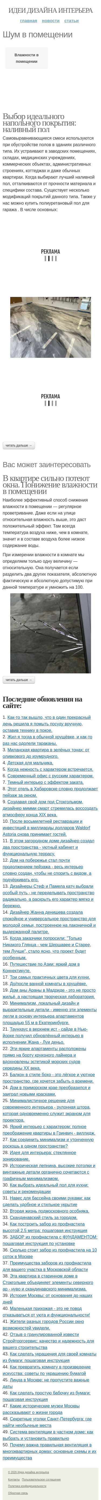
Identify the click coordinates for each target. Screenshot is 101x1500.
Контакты (14, 1479)
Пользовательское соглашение (41, 1479)
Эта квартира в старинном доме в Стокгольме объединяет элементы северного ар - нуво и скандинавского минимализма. (48, 1282)
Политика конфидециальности (27, 1486)
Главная (28, 20)
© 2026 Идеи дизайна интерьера (28, 1472)
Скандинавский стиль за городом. (44, 1217)
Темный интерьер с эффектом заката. (46, 782)
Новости (51, 20)
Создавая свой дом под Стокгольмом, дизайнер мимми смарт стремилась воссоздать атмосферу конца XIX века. (50, 808)
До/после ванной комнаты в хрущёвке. (48, 983)
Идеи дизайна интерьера (50, 10)
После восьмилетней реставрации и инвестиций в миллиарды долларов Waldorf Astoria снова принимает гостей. (46, 828)
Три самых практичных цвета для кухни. (50, 977)
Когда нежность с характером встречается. (50, 769)
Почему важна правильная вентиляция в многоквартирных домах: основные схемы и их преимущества (49, 1451)
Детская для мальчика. (30, 763)
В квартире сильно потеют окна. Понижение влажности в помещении (50, 484)
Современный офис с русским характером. (51, 776)
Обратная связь (18, 1493)
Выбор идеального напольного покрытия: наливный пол (39, 122)
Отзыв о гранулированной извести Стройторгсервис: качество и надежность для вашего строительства (48, 1341)
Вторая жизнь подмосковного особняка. (49, 1211)
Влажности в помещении (27, 58)
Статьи (71, 20)
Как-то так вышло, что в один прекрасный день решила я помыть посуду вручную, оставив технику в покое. (47, 724)
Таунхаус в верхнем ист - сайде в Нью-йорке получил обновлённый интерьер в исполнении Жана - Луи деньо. (45, 1035)
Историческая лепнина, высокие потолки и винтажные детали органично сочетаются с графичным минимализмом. (49, 1172)
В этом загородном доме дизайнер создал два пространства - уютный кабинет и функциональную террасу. (48, 847)
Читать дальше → (19, 445)
